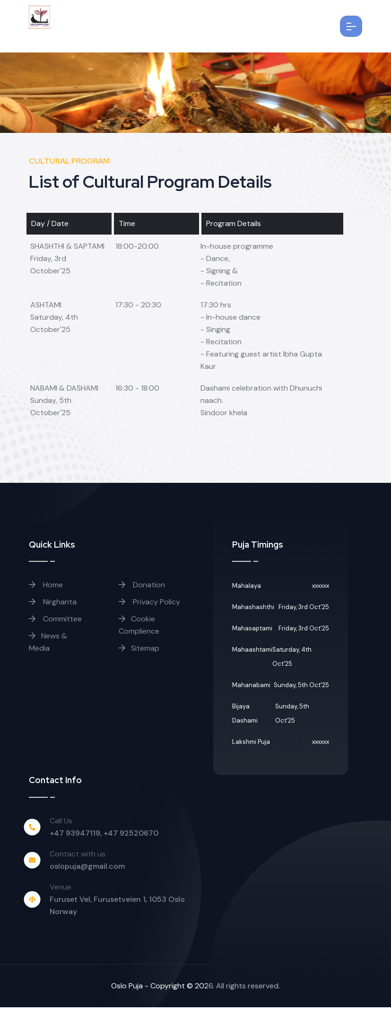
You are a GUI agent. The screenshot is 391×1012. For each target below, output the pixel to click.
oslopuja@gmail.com (87, 871)
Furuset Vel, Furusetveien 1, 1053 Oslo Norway (117, 910)
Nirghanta (53, 606)
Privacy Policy (149, 606)
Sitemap (139, 653)
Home (46, 589)
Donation (142, 589)
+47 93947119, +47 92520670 (104, 838)
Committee (55, 623)
